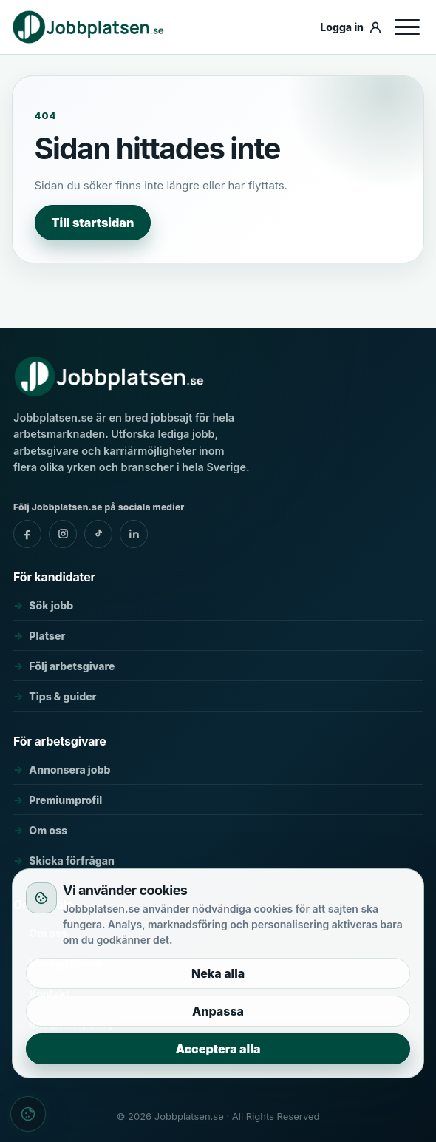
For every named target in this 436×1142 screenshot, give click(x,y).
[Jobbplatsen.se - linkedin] (134, 534)
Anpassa (218, 1011)
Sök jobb (51, 605)
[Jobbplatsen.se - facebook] (27, 534)
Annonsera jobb (69, 769)
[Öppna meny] (407, 27)
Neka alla (218, 973)
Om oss (48, 830)
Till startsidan (93, 222)
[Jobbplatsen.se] (161, 27)
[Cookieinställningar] (28, 1114)
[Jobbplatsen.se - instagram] (63, 534)
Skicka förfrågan (71, 860)
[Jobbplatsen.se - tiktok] (98, 534)
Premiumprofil (65, 800)
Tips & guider (62, 696)
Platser (47, 635)
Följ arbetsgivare (72, 666)
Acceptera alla (217, 1048)
